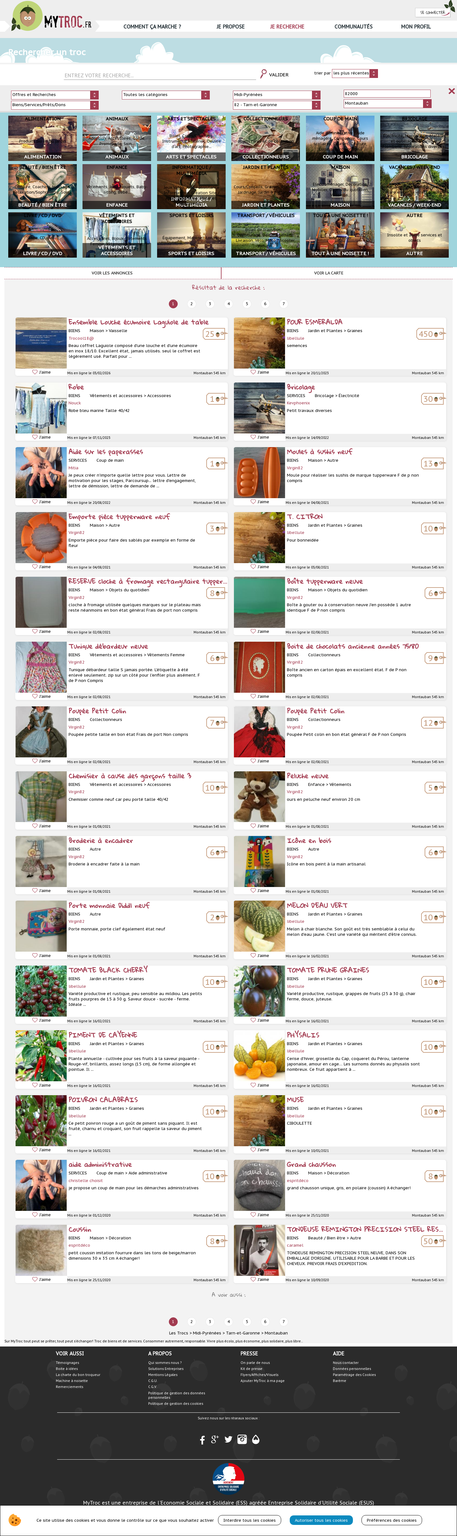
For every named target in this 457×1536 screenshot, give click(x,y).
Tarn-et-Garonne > (244, 1333)
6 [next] (265, 303)
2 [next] (191, 303)
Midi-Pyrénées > (209, 1333)
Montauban (276, 1333)
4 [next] (228, 303)
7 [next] (283, 303)
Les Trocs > (180, 1333)
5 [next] (247, 303)
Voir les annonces (112, 273)
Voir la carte (328, 273)
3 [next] (210, 303)
